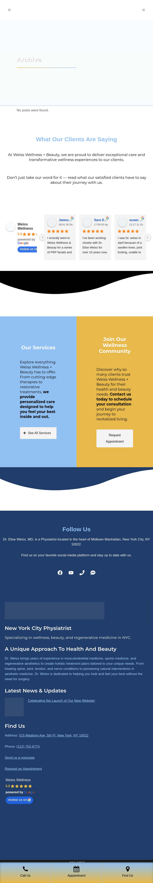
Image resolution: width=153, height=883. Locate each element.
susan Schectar (136, 220)
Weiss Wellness (25, 226)
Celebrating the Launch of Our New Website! (61, 701)
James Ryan (66, 220)
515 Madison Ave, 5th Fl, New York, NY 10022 (53, 735)
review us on (31, 249)
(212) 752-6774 (28, 746)
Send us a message (20, 758)
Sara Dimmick (101, 220)
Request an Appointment (23, 769)
